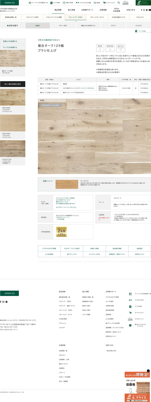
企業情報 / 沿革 (64, 359)
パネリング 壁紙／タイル (67, 305)
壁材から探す (86, 305)
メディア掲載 (86, 314)
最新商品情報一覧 (64, 297)
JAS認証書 (61, 219)
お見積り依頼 (110, 305)
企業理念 (62, 368)
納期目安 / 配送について (117, 254)
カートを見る (142, 31)
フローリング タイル (65, 314)
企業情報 (62, 345)
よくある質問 (49, 254)
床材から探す (86, 310)
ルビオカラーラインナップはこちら (66, 207)
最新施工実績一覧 (87, 297)
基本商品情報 (110, 310)
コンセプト (62, 327)
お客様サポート (111, 291)
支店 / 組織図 (63, 381)
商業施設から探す (87, 301)
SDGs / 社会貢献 (64, 377)
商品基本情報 (117, 248)
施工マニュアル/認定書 (113, 323)
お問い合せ (110, 345)
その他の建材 (63, 319)
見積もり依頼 (94, 248)
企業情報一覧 (63, 350)
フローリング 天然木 (65, 310)
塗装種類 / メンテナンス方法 (115, 327)
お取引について (139, 254)
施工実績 (85, 291)
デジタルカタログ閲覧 (49, 248)
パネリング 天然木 (65, 301)
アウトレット (62, 323)
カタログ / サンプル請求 (72, 248)
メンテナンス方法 (94, 254)
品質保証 (140, 248)
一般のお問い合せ (111, 350)
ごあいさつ (62, 355)
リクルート (62, 372)
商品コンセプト (63, 363)
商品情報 (62, 291)
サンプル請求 (110, 301)
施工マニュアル (72, 254)
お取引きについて (111, 336)
